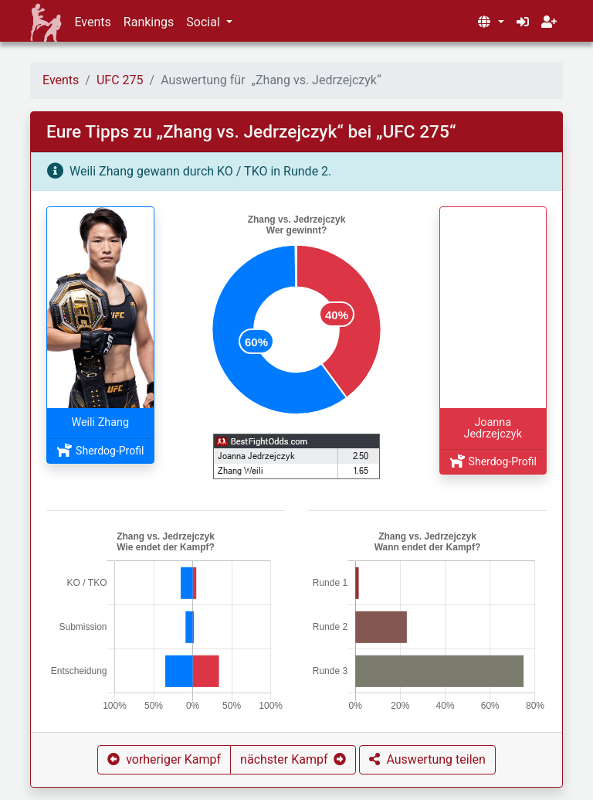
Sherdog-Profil (100, 450)
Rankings (149, 22)
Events (92, 22)
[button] (490, 22)
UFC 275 (120, 80)
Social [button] (204, 22)
